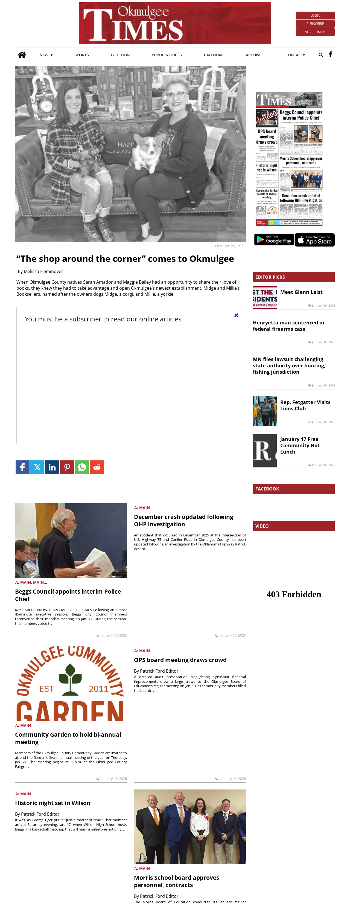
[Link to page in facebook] (23, 467)
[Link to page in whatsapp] (82, 467)
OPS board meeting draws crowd (180, 660)
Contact (294, 54)
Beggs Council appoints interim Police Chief (68, 595)
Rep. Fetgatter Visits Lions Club (305, 405)
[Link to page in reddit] (97, 467)
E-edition (120, 54)
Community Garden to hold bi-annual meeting (68, 738)
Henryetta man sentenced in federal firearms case (288, 325)
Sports (82, 54)
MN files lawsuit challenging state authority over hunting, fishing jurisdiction (289, 365)
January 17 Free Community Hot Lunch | (300, 445)
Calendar (214, 54)
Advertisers (315, 32)
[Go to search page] (320, 55)
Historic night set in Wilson (53, 803)
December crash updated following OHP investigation (183, 520)
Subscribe (315, 23)
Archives (255, 54)
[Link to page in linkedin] (52, 467)
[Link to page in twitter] (37, 467)
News (45, 54)
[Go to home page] (21, 55)
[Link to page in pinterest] (67, 467)
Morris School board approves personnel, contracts (176, 881)
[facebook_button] (330, 54)
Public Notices (167, 54)
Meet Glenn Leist (301, 292)
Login (315, 15)
